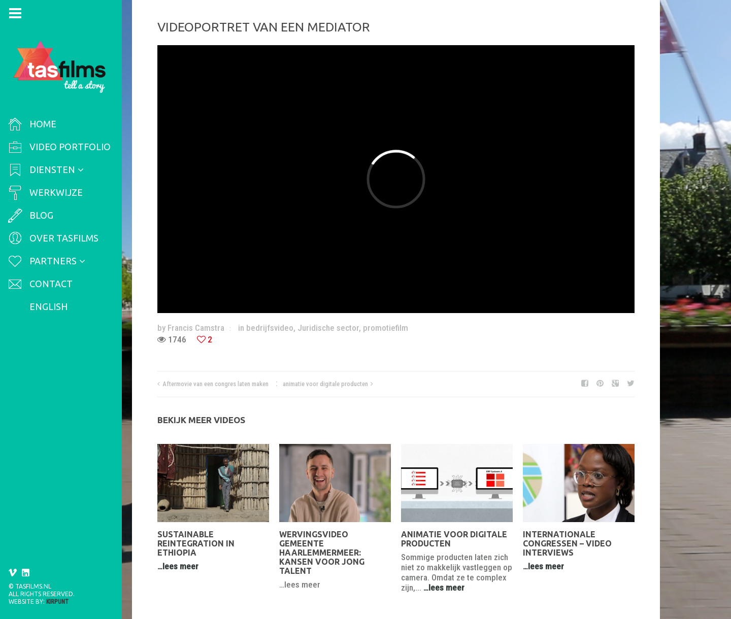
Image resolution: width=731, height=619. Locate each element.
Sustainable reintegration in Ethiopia (196, 543)
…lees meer (177, 566)
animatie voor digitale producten (325, 384)
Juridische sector (328, 328)
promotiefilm (385, 328)
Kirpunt (57, 601)
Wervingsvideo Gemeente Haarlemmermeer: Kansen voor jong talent (321, 552)
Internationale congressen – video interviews (567, 543)
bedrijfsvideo (269, 328)
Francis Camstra (196, 328)
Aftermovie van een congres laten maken (215, 384)
